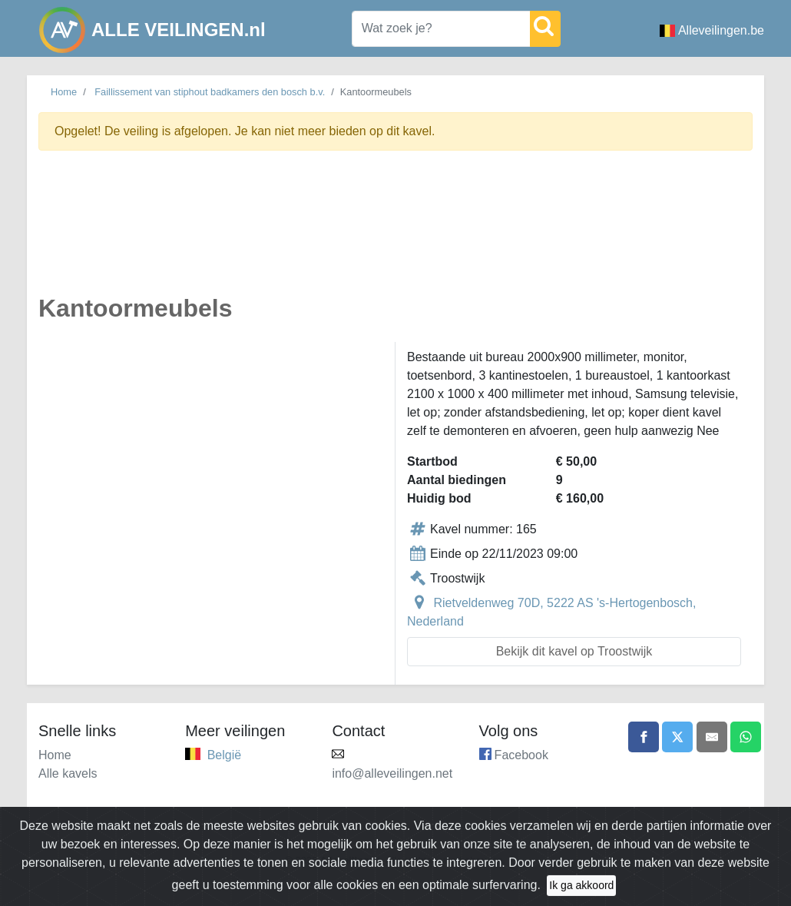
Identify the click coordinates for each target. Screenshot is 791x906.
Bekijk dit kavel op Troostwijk (574, 651)
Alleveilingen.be (712, 30)
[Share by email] (712, 737)
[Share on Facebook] (643, 737)
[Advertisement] (395, 231)
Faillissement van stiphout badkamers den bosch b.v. (209, 92)
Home (64, 92)
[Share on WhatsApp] (745, 737)
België (224, 755)
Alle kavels (67, 773)
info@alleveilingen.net (392, 773)
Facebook (521, 755)
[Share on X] (677, 737)
